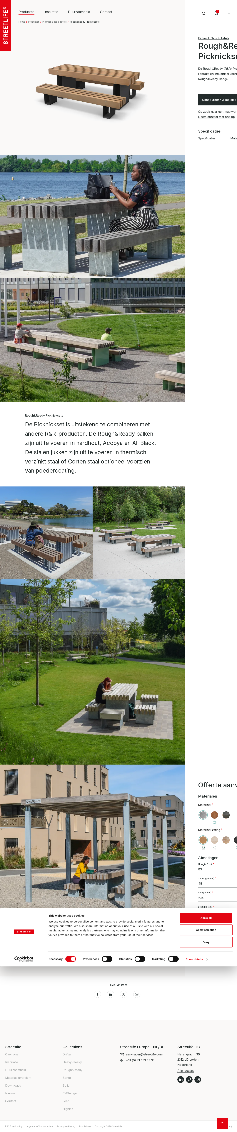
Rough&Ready (72, 1070)
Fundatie (210, 933)
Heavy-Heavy (72, 1062)
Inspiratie (51, 12)
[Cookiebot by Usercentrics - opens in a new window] (24, 1125)
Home (22, 21)
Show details (194, 1124)
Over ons (11, 1054)
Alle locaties (185, 1070)
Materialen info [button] (36, 963)
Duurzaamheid (79, 12)
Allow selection (206, 1095)
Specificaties (207, 138)
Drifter (67, 1054)
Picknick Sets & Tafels (54, 21)
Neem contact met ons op (216, 117)
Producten (33, 21)
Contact (106, 12)
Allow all (206, 1083)
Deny (206, 1107)
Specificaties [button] (35, 955)
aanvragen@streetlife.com (144, 1054)
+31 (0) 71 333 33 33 (212, 964)
